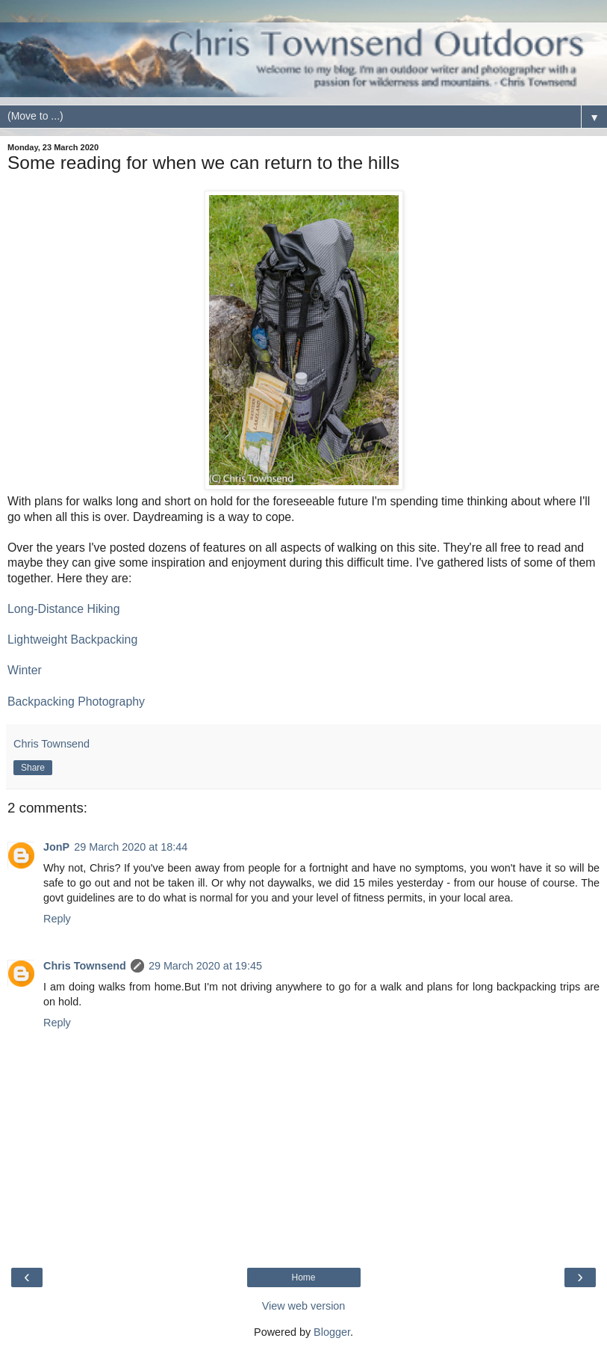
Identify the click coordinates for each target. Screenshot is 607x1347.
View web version (304, 1306)
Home (303, 1277)
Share (33, 767)
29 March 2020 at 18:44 (130, 847)
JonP (56, 847)
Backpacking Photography (76, 701)
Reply (57, 919)
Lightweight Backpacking (72, 639)
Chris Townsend (84, 966)
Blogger (332, 1332)
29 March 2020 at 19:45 (205, 966)
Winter (24, 670)
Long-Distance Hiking (63, 608)
